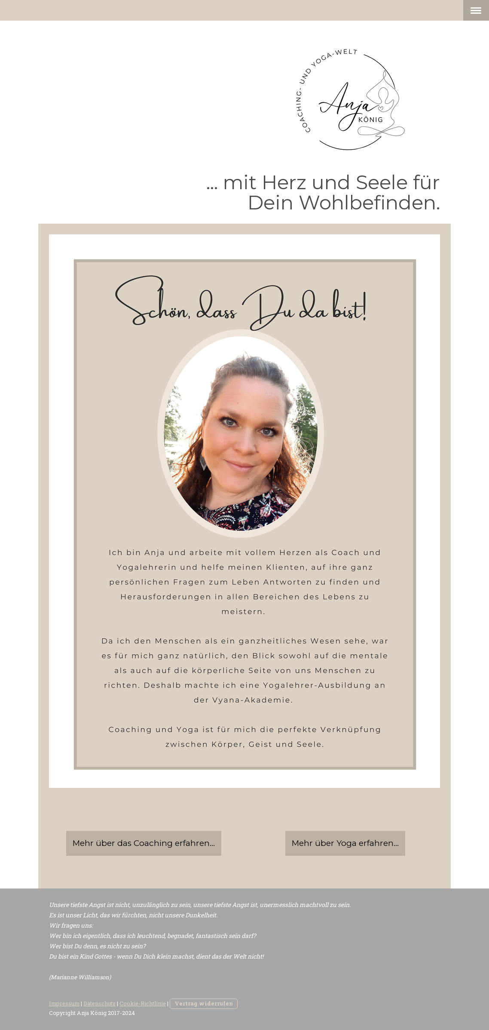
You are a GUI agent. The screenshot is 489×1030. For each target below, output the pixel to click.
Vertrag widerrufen (203, 1003)
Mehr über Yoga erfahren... (345, 843)
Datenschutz (99, 1003)
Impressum (64, 1003)
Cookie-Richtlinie (142, 1003)
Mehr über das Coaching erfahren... (144, 843)
